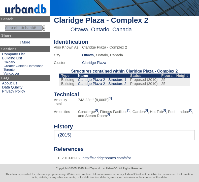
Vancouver (11, 74)
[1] (110, 98)
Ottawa (88, 55)
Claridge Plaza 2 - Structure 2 (102, 84)
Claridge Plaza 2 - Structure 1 (102, 80)
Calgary (9, 63)
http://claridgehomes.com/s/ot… (109, 158)
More (26, 43)
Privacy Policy (13, 92)
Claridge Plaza (94, 63)
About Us (9, 84)
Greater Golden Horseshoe (23, 67)
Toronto (9, 71)
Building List (12, 59)
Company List (13, 55)
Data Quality (12, 88)
